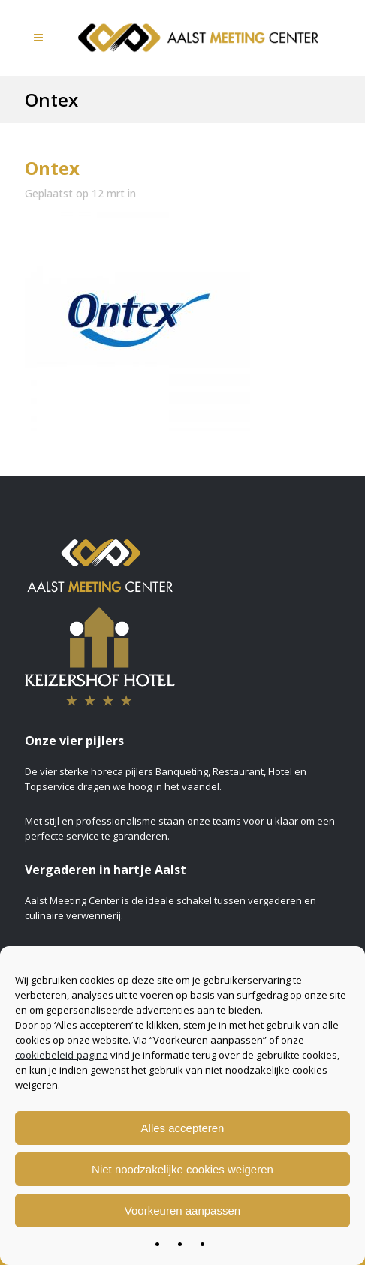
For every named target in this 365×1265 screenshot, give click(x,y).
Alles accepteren (183, 1128)
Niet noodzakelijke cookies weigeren (182, 1169)
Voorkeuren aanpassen (182, 1210)
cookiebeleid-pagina (61, 1055)
